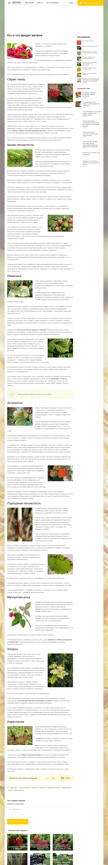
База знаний (29, 3)
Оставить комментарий (18, 822)
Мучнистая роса (66, 787)
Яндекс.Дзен (26, 853)
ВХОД (72, 3)
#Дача (92, 2)
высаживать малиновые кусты (45, 590)
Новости (40, 3)
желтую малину (45, 394)
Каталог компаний (52, 3)
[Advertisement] (54, 18)
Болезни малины (19, 790)
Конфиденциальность (61, 854)
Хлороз (10, 790)
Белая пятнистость (24, 787)
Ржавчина (34, 787)
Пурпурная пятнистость (53, 787)
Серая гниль (13, 787)
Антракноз (42, 787)
